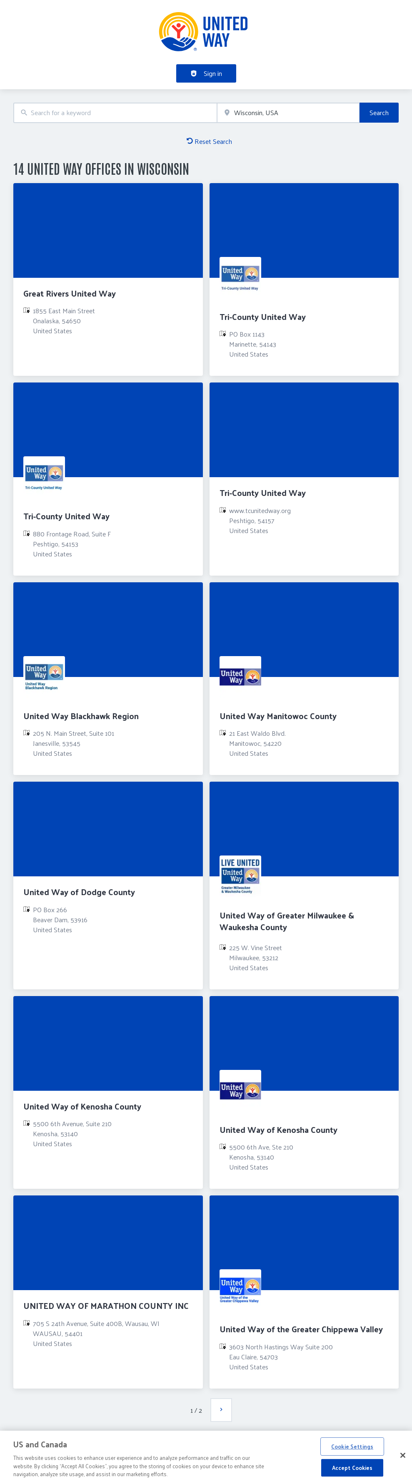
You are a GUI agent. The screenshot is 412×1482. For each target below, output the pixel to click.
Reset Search (209, 141)
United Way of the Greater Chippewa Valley (301, 1328)
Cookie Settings (352, 1449)
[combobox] (115, 113)
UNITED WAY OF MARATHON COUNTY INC (106, 1305)
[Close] (403, 1458)
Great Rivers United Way (69, 293)
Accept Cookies (352, 1470)
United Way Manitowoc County (278, 715)
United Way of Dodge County (79, 891)
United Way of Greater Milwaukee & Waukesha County (287, 921)
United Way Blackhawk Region (81, 715)
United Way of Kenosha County (82, 1106)
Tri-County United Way (263, 316)
